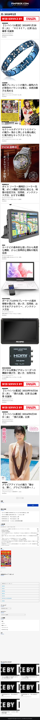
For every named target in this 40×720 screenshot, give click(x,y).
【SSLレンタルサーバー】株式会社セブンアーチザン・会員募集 (14, 538)
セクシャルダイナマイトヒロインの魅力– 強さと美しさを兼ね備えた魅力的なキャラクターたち (19, 131)
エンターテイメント (5, 22)
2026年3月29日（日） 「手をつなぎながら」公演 (10, 516)
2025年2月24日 (9, 419)
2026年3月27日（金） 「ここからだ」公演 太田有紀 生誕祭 (12, 520)
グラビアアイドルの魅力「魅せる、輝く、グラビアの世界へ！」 (19, 486)
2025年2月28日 (9, 33)
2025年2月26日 (9, 197)
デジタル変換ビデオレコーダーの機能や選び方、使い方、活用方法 (19, 371)
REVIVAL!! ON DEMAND (7, 598)
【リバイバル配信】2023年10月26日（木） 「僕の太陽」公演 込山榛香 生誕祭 (20, 393)
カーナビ (3, 244)
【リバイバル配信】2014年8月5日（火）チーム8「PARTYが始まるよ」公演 (15, 512)
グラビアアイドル (4, 482)
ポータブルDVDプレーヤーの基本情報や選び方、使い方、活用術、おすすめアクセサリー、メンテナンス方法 (20, 305)
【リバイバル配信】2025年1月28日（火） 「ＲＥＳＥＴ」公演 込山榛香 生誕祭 (19, 27)
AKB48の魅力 (3, 567)
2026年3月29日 (28, 696)
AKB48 (3, 585)
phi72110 (4, 33)
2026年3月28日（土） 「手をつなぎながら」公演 (10, 518)
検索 (2, 501)
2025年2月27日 (9, 92)
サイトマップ (4, 534)
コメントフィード (5, 627)
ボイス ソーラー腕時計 (5, 184)
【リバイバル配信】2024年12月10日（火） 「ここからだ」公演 (13, 514)
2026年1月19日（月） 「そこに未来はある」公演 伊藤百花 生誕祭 (14, 539)
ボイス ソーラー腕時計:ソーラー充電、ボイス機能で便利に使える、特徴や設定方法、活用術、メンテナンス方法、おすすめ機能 (20, 191)
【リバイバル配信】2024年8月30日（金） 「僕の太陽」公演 (19, 415)
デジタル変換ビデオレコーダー (6, 367)
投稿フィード (4, 625)
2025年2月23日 (9, 489)
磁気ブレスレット (4, 82)
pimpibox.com (20, 3)
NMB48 (3, 590)
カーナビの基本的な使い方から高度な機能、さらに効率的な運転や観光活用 (20, 249)
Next (22, 497)
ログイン (3, 623)
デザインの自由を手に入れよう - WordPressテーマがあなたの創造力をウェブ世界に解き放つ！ (20, 532)
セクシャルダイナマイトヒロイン (6, 126)
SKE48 (3, 588)
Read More (4, 36)
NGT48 (3, 595)
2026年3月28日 (8, 713)
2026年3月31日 (8, 696)
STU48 (3, 600)
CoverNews (24, 718)
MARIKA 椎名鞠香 (5, 530)
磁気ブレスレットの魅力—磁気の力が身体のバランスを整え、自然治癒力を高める (20, 87)
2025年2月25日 (9, 398)
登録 (2, 620)
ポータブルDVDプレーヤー (5, 298)
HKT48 (3, 593)
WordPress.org (5, 629)
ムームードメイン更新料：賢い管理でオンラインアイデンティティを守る (15, 528)
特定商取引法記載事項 (6, 531)
